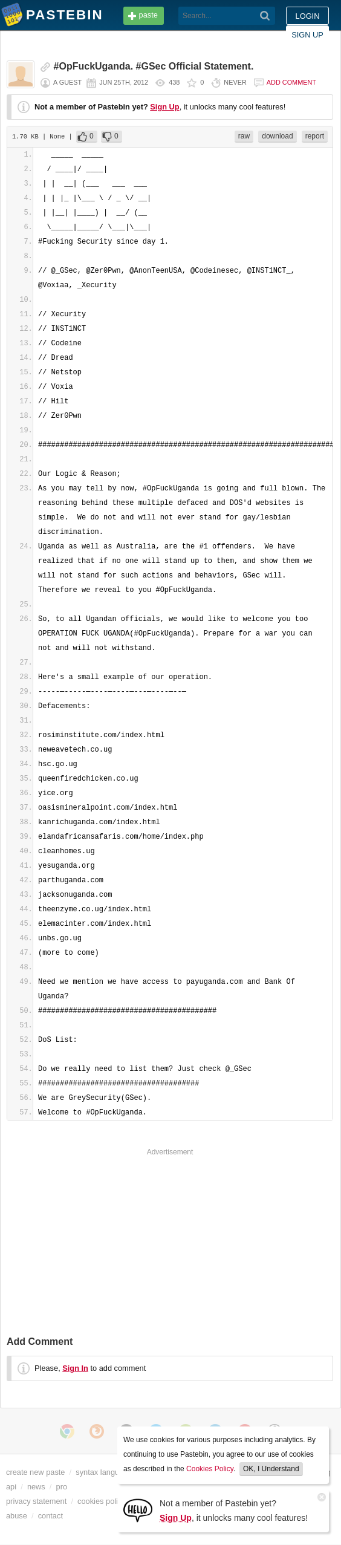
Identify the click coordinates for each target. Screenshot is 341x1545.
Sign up (307, 34)
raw (244, 136)
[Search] (265, 16)
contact (50, 1515)
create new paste (35, 1472)
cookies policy (101, 1501)
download (277, 136)
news (36, 1486)
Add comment (291, 82)
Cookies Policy (209, 1469)
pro (62, 1486)
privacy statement (36, 1501)
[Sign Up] (137, 1509)
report (314, 136)
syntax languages (106, 1472)
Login (308, 16)
